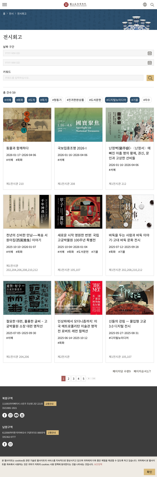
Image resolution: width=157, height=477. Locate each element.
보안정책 (98, 464)
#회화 (19, 100)
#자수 (146, 100)
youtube (16, 415)
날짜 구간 (8, 47)
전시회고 (22, 13)
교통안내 (49, 403)
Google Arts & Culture (22, 415)
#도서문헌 (95, 100)
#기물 (134, 100)
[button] (145, 5)
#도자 (31, 100)
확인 (149, 472)
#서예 (7, 100)
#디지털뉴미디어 (116, 100)
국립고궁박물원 (75, 4)
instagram (10, 415)
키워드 (7, 72)
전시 (11, 13)
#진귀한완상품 (75, 100)
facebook (4, 415)
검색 (150, 78)
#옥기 (43, 100)
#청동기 (57, 100)
